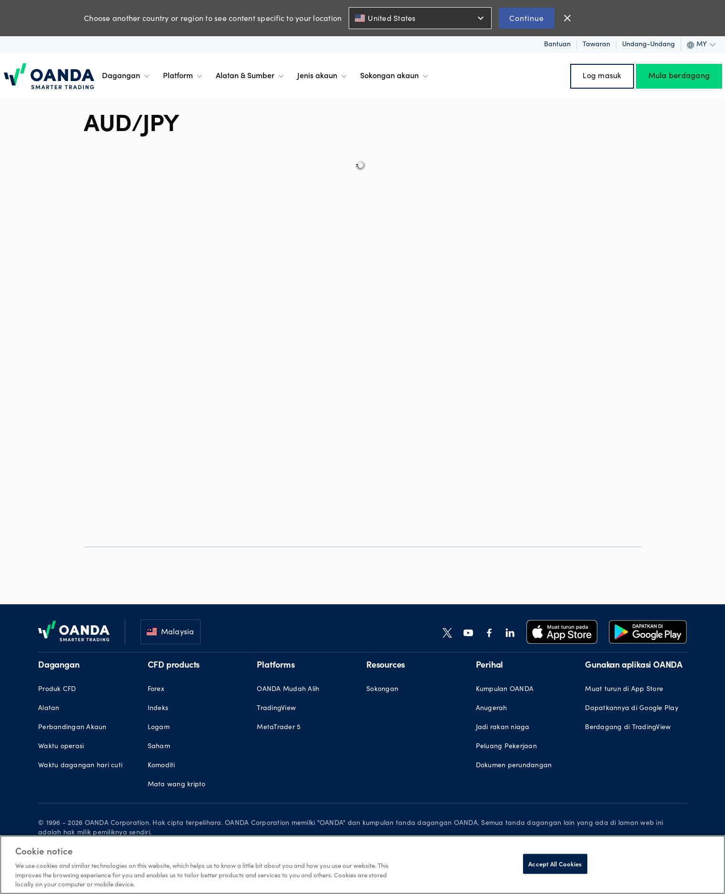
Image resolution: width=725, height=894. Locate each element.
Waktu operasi (61, 746)
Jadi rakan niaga (503, 727)
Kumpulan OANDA (505, 689)
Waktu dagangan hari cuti (80, 765)
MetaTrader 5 (279, 727)
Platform (183, 76)
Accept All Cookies (555, 864)
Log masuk (602, 76)
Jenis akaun (323, 76)
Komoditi (161, 765)
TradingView (276, 708)
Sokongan (382, 689)
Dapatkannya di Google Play (631, 708)
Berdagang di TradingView (628, 727)
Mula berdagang (679, 76)
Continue (526, 18)
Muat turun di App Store (624, 689)
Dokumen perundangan (514, 765)
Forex (156, 689)
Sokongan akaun (395, 76)
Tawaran (596, 44)
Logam (159, 727)
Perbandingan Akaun (72, 727)
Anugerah (491, 708)
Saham (159, 746)
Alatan (49, 708)
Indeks (158, 708)
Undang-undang (648, 44)
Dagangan (126, 76)
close (567, 18)
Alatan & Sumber (251, 76)
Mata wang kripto (177, 785)
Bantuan (557, 44)
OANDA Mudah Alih (288, 689)
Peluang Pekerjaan (506, 746)
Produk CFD (57, 689)
